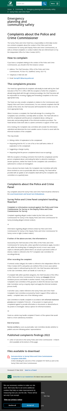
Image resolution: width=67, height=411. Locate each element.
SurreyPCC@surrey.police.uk (24, 78)
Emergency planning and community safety (41, 9)
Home (9, 9)
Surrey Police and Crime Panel (20, 12)
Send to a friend (31, 370)
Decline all (12, 405)
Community (19, 9)
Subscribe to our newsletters (23, 377)
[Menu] (55, 4)
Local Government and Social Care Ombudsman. (27, 194)
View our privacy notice (13, 400)
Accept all (30, 405)
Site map (47, 396)
